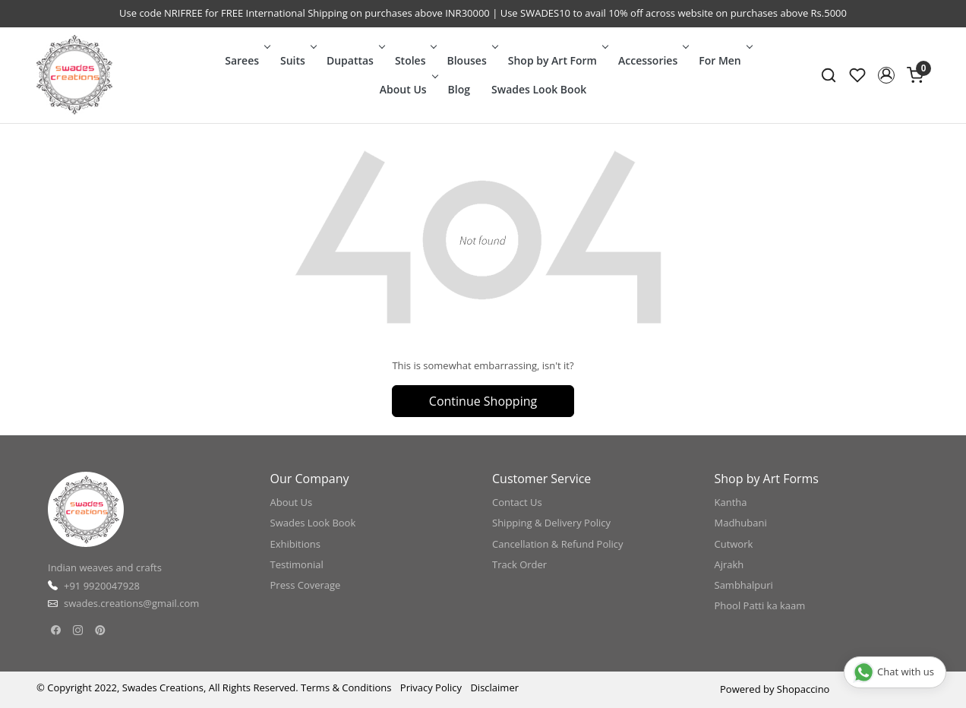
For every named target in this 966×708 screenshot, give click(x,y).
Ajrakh (729, 564)
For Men (724, 60)
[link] (828, 75)
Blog (459, 89)
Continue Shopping (483, 401)
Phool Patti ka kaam (760, 605)
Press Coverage (305, 585)
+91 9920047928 (102, 586)
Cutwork (734, 544)
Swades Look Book (538, 89)
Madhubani (741, 522)
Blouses (470, 60)
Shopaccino (803, 689)
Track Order (519, 564)
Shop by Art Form (556, 60)
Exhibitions (295, 544)
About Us (407, 89)
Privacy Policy (431, 687)
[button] (886, 75)
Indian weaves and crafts (105, 567)
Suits (297, 60)
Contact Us (517, 502)
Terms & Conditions (346, 687)
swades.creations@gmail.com (131, 603)
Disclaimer (494, 687)
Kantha (731, 502)
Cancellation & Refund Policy (557, 544)
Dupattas (354, 60)
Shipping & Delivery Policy (551, 522)
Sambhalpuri (744, 585)
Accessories (652, 60)
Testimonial (297, 564)
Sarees (246, 60)
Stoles (414, 60)
